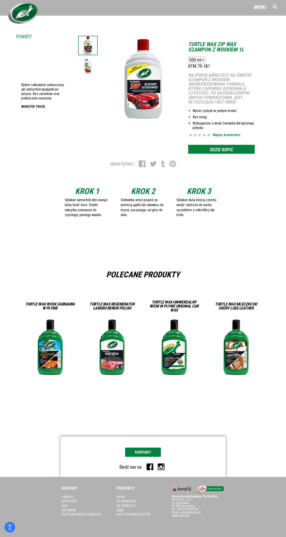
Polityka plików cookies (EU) (81, 514)
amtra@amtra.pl (190, 512)
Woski (121, 497)
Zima (120, 510)
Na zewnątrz (126, 506)
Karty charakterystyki (133, 514)
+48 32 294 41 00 (187, 509)
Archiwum (68, 510)
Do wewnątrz (126, 501)
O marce (67, 497)
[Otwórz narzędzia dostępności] (9, 527)
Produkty (126, 488)
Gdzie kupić (221, 149)
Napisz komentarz (226, 135)
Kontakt (143, 452)
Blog (64, 506)
